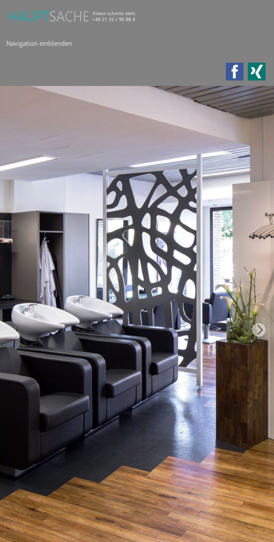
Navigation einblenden (39, 43)
